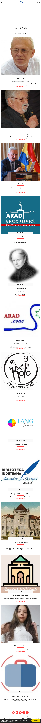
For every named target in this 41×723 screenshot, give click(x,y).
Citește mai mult (20, 86)
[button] (1, 2)
